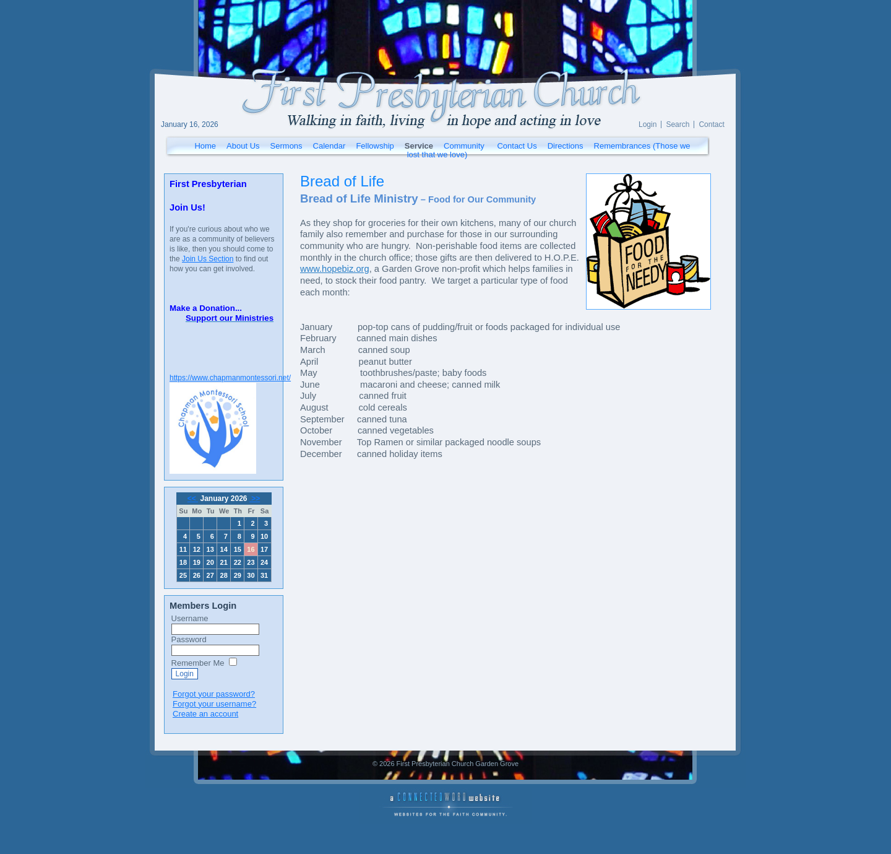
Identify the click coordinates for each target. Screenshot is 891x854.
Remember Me (198, 663)
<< (192, 498)
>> (254, 498)
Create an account (205, 713)
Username (190, 618)
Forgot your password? (214, 694)
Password (189, 639)
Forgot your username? (214, 703)
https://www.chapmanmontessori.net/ (230, 377)
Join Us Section (207, 259)
